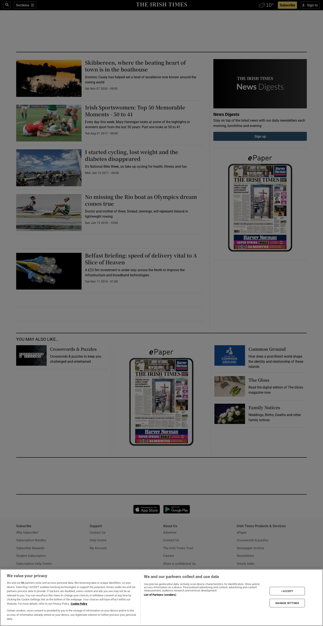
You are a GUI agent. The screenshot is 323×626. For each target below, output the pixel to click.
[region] (161, 597)
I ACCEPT (287, 591)
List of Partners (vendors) (160, 594)
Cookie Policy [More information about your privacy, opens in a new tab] (79, 603)
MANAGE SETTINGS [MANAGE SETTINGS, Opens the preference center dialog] (287, 603)
